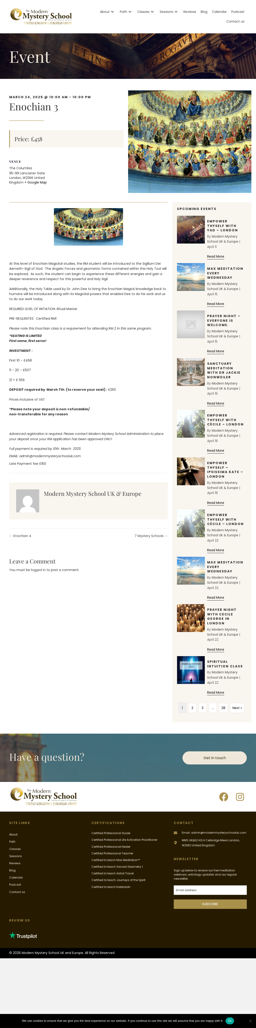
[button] (112, 11)
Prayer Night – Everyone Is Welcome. (224, 320)
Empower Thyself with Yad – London (222, 226)
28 (223, 708)
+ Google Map (35, 182)
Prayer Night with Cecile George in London (222, 616)
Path (12, 842)
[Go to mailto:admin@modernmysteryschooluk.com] (210, 832)
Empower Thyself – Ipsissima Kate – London (225, 470)
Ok (230, 1020)
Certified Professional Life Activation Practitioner (124, 840)
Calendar (16, 877)
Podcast (15, 885)
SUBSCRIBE (210, 904)
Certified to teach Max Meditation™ (115, 860)
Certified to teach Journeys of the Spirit (118, 880)
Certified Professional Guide (110, 833)
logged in (38, 570)
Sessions (15, 856)
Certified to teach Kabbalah (110, 887)
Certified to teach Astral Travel (112, 873)
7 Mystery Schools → (151, 536)
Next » (237, 708)
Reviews (15, 863)
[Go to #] (210, 842)
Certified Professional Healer (110, 846)
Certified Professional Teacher (112, 853)
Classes (15, 849)
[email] (210, 890)
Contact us (17, 892)
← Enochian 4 (20, 536)
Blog (12, 870)
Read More (215, 256)
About (13, 834)
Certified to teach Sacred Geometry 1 (117, 867)
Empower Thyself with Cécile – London (225, 420)
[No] (250, 1021)
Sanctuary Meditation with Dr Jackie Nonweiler (224, 370)
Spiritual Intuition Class (225, 664)
